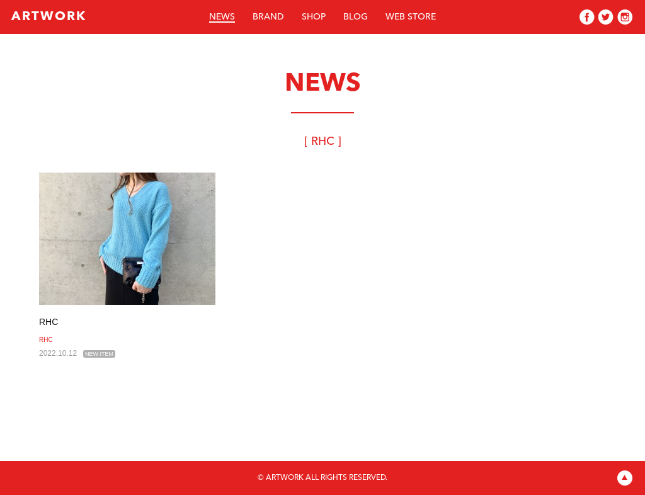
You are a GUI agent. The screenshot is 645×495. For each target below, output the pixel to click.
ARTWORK (48, 17)
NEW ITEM (99, 354)
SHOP (314, 17)
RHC (48, 322)
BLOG (355, 17)
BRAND (268, 17)
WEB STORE (410, 17)
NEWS (222, 17)
